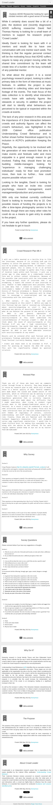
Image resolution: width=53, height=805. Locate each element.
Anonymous (34, 230)
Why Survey (29, 454)
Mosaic (23, 6)
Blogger (33, 803)
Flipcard (9, 6)
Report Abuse (38, 803)
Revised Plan (29, 375)
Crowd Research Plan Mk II (29, 251)
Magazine (16, 6)
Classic (3, 6)
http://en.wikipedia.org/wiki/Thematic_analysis (31, 467)
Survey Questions (29, 540)
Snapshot (36, 6)
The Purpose (29, 718)
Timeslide (43, 6)
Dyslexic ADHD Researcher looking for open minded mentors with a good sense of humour (29, 15)
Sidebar (29, 6)
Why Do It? (29, 650)
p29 (25, 667)
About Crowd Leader (29, 763)
